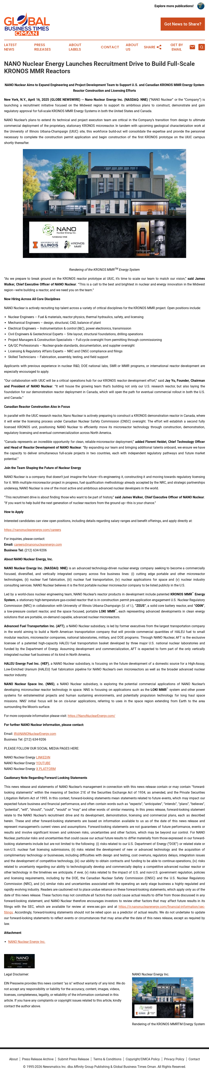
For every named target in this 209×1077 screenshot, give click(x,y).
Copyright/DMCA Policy (143, 1059)
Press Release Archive (37, 1059)
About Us (132, 47)
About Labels (75, 47)
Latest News (10, 47)
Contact (110, 47)
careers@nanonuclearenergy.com (38, 544)
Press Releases (42, 47)
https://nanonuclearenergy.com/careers (32, 530)
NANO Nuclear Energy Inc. (26, 942)
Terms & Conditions (107, 1059)
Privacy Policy (174, 1059)
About (13, 1059)
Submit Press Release (73, 1059)
